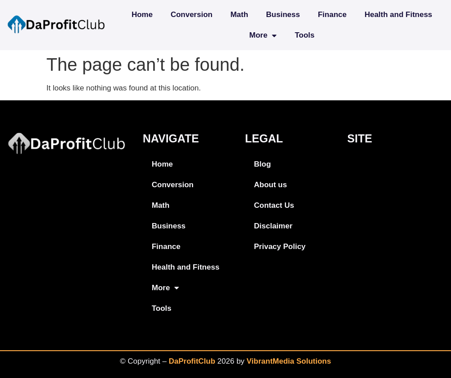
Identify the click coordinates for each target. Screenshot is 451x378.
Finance (332, 14)
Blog (262, 164)
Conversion (192, 14)
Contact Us (274, 205)
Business (283, 14)
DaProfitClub (192, 361)
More (263, 35)
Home (142, 14)
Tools (304, 35)
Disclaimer (273, 226)
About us (270, 184)
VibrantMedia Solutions (289, 361)
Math (239, 14)
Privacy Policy (279, 246)
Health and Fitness (398, 14)
